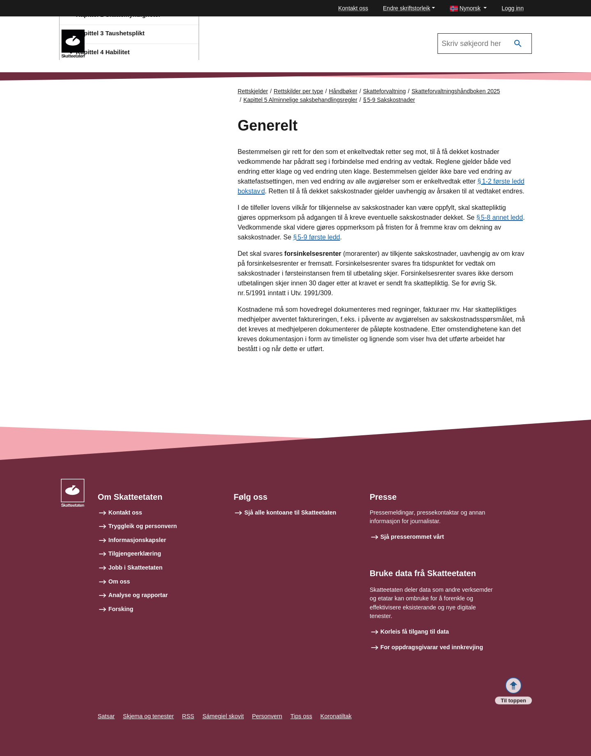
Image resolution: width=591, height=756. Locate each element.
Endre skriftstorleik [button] (406, 8)
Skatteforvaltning (384, 91)
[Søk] (518, 44)
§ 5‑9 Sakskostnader (389, 100)
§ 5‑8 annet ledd (499, 217)
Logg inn (513, 8)
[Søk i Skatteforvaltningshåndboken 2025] (485, 43)
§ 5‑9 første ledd (316, 237)
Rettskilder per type (298, 91)
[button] (468, 8)
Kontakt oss (353, 8)
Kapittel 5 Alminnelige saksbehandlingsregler (300, 100)
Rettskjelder (253, 91)
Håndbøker (343, 91)
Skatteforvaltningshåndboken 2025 (143, 33)
